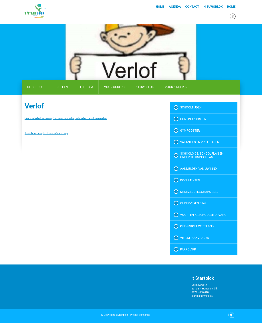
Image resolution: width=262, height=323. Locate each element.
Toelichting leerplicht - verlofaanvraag (46, 133)
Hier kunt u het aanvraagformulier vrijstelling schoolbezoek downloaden (66, 118)
